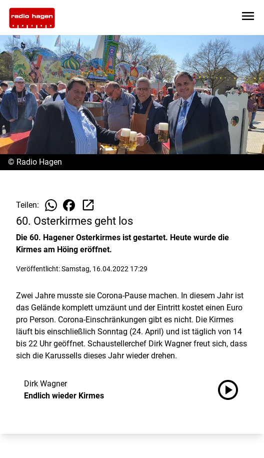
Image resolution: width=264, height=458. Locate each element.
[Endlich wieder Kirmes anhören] (232, 390)
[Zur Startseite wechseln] (32, 18)
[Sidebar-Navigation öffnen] (248, 18)
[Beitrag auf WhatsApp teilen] (51, 205)
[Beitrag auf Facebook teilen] (69, 205)
